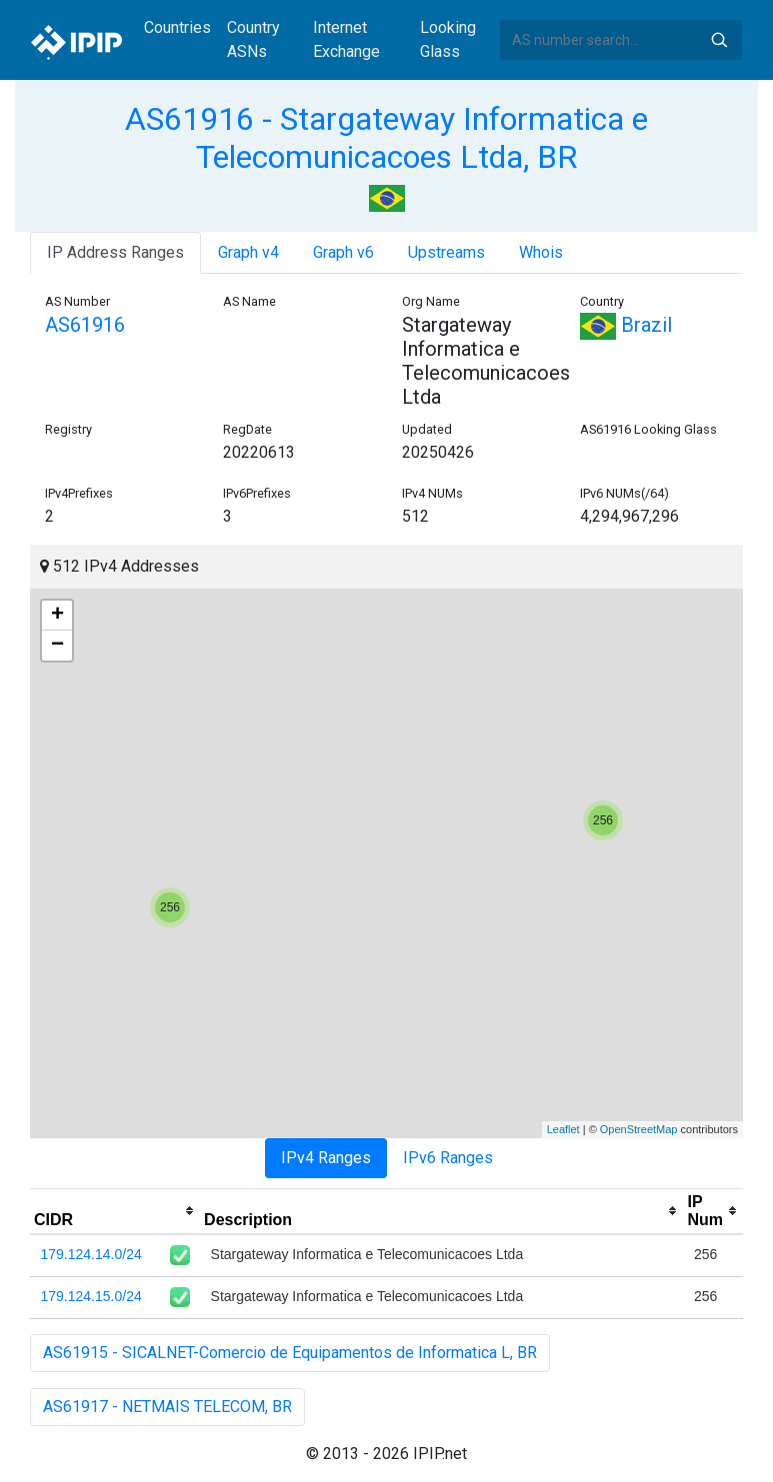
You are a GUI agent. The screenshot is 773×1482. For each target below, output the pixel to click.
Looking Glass (448, 39)
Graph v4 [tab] (248, 252)
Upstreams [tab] (446, 252)
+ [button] (57, 616)
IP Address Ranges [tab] (115, 252)
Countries (177, 27)
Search (719, 40)
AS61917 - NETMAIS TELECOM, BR (167, 1406)
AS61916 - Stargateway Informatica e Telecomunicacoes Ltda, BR (386, 138)
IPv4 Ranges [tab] (326, 1157)
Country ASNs (253, 39)
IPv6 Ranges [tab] (448, 1157)
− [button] (57, 646)
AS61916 (85, 325)
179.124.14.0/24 (91, 1254)
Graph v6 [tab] (343, 252)
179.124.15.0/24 (91, 1296)
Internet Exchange (346, 39)
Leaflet (563, 1129)
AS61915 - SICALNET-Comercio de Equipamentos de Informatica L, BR (290, 1352)
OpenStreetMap (639, 1129)
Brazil (626, 325)
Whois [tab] (541, 252)
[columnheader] (115, 1211)
